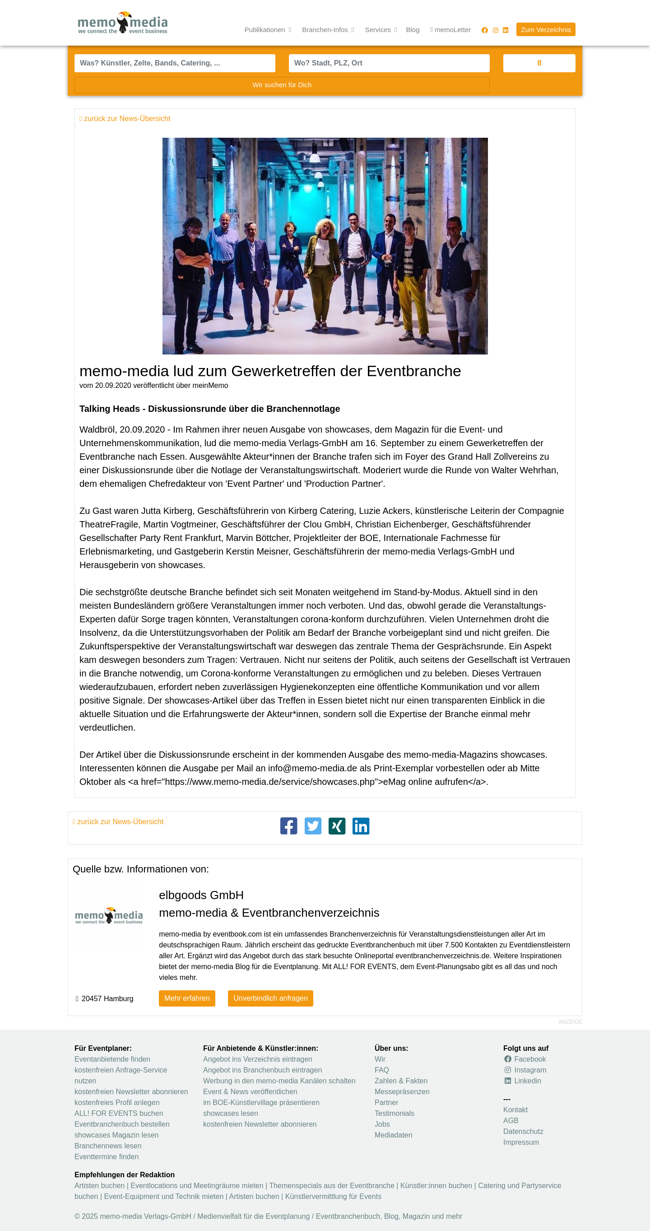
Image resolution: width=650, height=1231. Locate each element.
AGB (511, 1120)
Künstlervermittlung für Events (333, 1196)
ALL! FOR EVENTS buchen (118, 1113)
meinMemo (210, 385)
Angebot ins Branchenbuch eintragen (262, 1070)
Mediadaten (394, 1135)
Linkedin (522, 1081)
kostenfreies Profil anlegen (117, 1102)
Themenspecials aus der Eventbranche (332, 1185)
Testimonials (394, 1113)
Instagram (525, 1070)
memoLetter (451, 30)
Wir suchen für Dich (282, 85)
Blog (413, 29)
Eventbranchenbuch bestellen (122, 1124)
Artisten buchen (99, 1185)
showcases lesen (230, 1113)
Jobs (382, 1124)
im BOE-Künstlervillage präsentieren (261, 1102)
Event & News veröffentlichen (250, 1092)
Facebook (524, 1059)
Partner (386, 1102)
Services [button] (379, 29)
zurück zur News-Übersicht (118, 821)
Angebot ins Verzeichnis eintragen (257, 1059)
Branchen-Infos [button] (326, 29)
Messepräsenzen (402, 1092)
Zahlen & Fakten (401, 1081)
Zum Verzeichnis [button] (546, 29)
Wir (380, 1059)
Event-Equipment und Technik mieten (164, 1196)
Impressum (521, 1142)
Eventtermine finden (106, 1157)
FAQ (382, 1070)
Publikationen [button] (266, 29)
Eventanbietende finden (112, 1059)
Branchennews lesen (108, 1146)
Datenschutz (523, 1131)
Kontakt (515, 1110)
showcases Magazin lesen (116, 1135)
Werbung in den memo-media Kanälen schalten (279, 1081)
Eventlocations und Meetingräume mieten (196, 1185)
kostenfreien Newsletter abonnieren (131, 1092)
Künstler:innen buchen (436, 1185)
